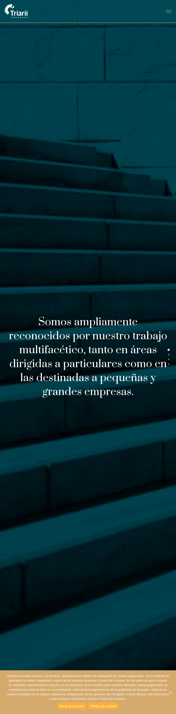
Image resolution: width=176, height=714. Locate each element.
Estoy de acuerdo (72, 706)
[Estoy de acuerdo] (170, 692)
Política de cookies (103, 706)
